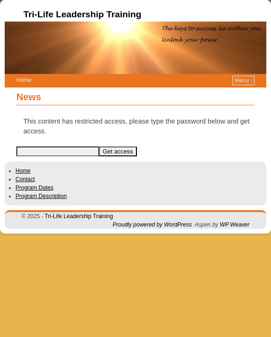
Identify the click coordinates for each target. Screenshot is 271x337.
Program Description (41, 182)
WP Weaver (234, 210)
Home (22, 157)
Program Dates (34, 173)
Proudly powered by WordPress (152, 210)
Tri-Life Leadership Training (82, 14)
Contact (25, 165)
